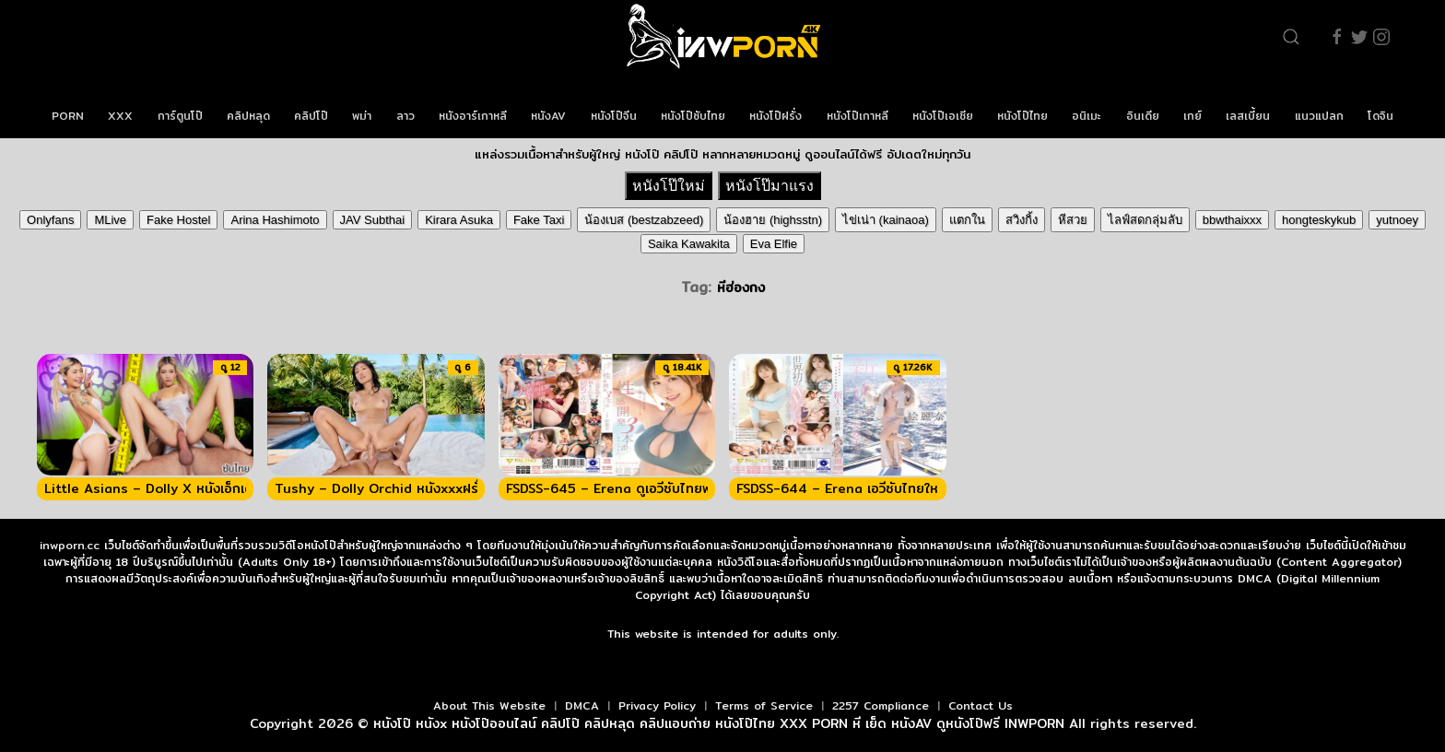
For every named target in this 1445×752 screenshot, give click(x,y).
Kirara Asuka (459, 220)
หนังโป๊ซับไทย (693, 115)
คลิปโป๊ (311, 115)
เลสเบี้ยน (1248, 115)
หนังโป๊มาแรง (769, 186)
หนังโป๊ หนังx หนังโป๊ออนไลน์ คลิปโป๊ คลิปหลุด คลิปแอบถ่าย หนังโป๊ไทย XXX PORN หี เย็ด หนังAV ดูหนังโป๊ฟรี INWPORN (718, 723)
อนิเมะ (1086, 115)
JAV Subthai (372, 220)
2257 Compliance (880, 705)
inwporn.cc (70, 545)
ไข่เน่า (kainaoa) (885, 220)
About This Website (489, 705)
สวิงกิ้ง (1021, 220)
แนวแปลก (1319, 115)
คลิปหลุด (248, 115)
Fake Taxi (538, 220)
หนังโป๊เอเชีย (942, 115)
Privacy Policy (657, 705)
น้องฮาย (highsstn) (772, 220)
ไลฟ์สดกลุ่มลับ (1145, 220)
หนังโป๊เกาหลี (857, 115)
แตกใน (967, 220)
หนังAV (548, 115)
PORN (68, 115)
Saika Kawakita (689, 244)
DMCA (582, 705)
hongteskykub (1319, 220)
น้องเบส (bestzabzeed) (643, 220)
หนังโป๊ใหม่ (668, 186)
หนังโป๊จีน (614, 115)
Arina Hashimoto (274, 220)
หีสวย (1072, 220)
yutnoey (1397, 220)
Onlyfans (50, 220)
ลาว (405, 115)
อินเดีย (1142, 115)
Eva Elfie (773, 244)
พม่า (361, 115)
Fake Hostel (178, 220)
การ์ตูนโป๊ (180, 115)
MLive (110, 220)
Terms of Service (764, 705)
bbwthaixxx (1232, 220)
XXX (120, 115)
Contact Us (980, 705)
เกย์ (1192, 115)
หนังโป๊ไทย (1022, 115)
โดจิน (1380, 115)
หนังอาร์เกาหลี (473, 115)
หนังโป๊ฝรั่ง (775, 115)
